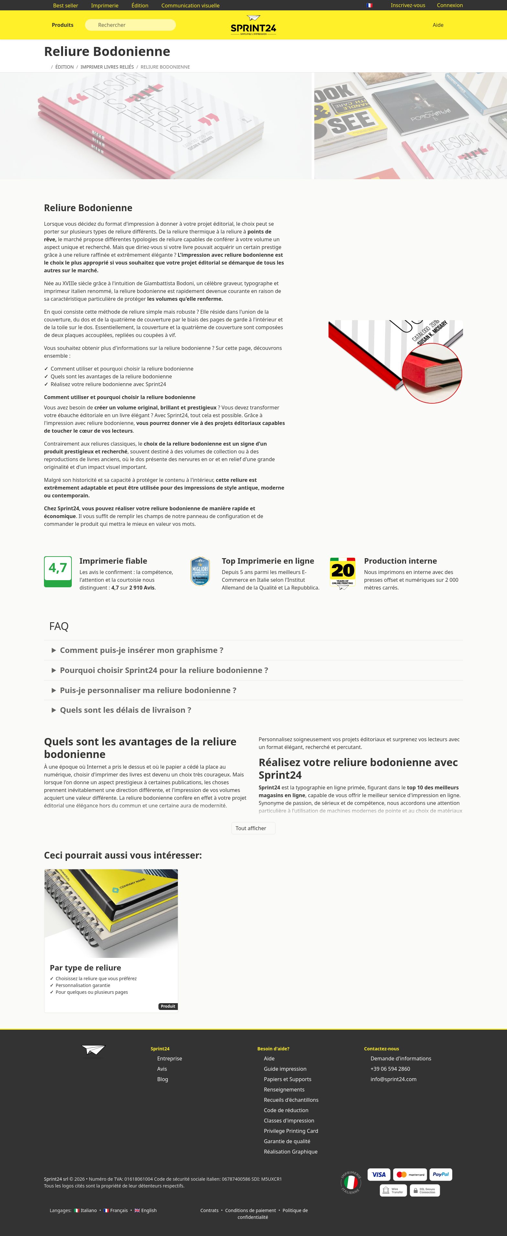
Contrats (209, 1210)
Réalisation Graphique (287, 1151)
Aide (438, 24)
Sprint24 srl (56, 1179)
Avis (159, 1068)
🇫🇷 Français (115, 1210)
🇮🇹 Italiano (85, 1210)
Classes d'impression (285, 1120)
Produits (62, 24)
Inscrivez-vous (405, 5)
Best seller (62, 5)
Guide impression (282, 1068)
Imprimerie (102, 5)
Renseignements (281, 1089)
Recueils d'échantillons (287, 1099)
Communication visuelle (187, 5)
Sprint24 (253, 26)
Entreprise (166, 1058)
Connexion (446, 5)
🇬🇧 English (146, 1210)
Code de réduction (282, 1110)
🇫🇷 (372, 5)
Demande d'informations (397, 1058)
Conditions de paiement (250, 1210)
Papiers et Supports (284, 1079)
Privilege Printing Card (287, 1130)
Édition (137, 5)
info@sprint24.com (390, 1079)
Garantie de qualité (283, 1141)
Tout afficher (254, 828)
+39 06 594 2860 (387, 1068)
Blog (159, 1079)
